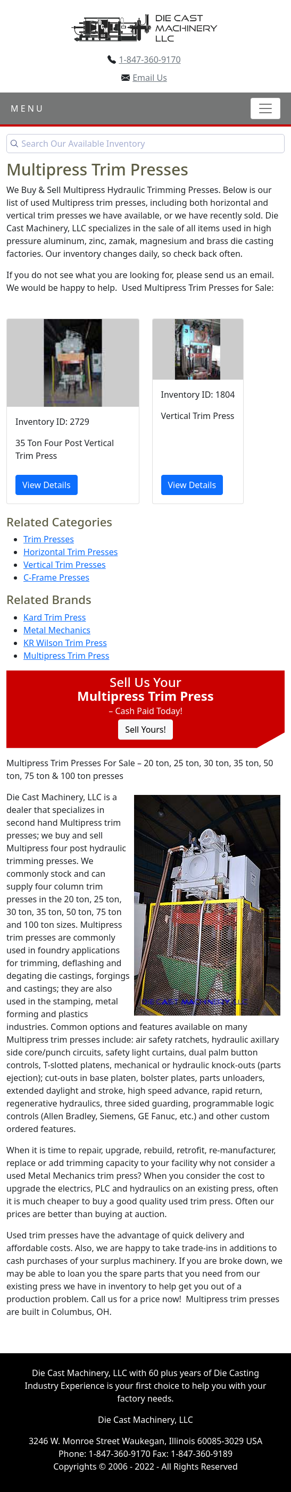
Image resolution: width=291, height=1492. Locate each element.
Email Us (149, 77)
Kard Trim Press (54, 617)
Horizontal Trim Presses (70, 552)
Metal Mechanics (56, 630)
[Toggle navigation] (265, 108)
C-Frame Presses (56, 577)
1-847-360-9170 (149, 59)
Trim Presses (48, 539)
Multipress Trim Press (66, 655)
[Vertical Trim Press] (198, 411)
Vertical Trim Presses (64, 565)
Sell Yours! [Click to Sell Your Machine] (145, 729)
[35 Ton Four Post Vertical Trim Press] (73, 411)
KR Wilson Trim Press (65, 643)
